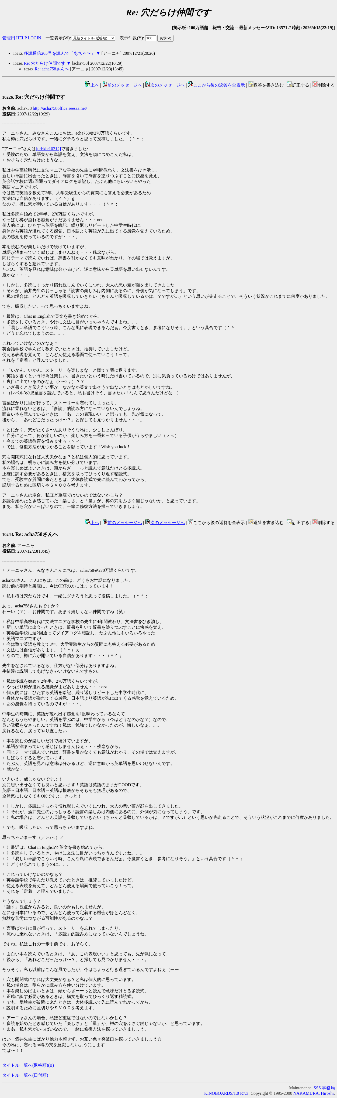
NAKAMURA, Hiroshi (313, 1093)
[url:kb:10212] (48, 148)
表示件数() (131, 38)
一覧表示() (58, 38)
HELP (21, 38)
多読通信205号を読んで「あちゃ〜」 (59, 53)
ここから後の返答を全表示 (216, 85)
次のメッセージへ (165, 85)
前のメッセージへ (122, 85)
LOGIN (34, 38)
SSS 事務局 (324, 1088)
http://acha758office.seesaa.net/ (60, 108)
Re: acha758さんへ (52, 69)
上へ (92, 85)
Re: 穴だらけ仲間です (44, 63)
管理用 (8, 38)
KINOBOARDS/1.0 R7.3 (226, 1093)
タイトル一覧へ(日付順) (25, 1075)
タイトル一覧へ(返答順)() (28, 1065)
